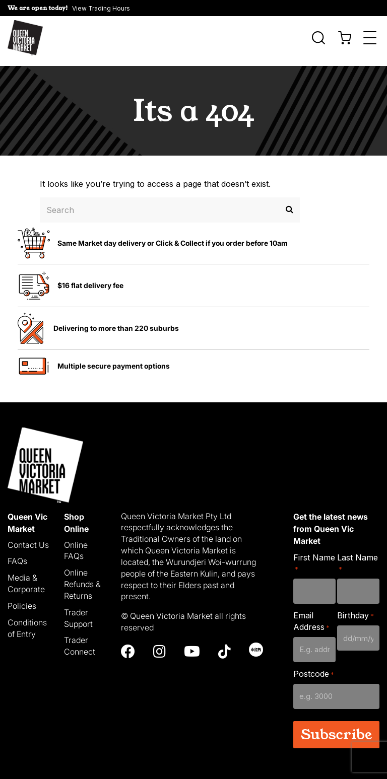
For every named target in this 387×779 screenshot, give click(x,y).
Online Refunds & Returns (82, 578)
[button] (69, 8)
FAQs (17, 555)
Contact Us (28, 538)
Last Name (357, 557)
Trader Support (78, 611)
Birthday (355, 609)
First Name (314, 557)
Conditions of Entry (27, 621)
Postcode (313, 667)
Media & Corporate (26, 577)
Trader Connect (79, 640)
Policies (22, 599)
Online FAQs (76, 544)
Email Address (311, 615)
